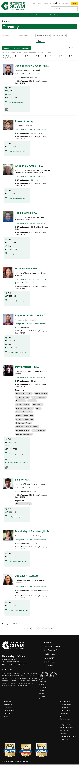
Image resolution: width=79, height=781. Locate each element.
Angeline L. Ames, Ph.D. (31, 169)
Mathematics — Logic (23, 513)
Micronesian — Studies (24, 401)
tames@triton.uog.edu (17, 257)
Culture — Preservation (24, 419)
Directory (34, 3)
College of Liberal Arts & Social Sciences (30, 77)
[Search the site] (75, 8)
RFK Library (45, 3)
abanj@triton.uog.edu (17, 106)
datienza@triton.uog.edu (18, 461)
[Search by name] (9, 35)
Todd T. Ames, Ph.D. (28, 216)
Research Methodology (24, 441)
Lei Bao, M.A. (24, 488)
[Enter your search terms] (64, 8)
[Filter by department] (43, 35)
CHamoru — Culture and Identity (27, 434)
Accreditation (64, 738)
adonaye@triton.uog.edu (18, 155)
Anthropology (37, 412)
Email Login (7, 730)
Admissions (10, 15)
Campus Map (52, 3)
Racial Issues (20, 408)
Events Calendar (65, 735)
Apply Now (41, 695)
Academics (20, 15)
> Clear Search (72, 48)
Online (8, 724)
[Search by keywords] (27, 35)
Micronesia (32, 408)
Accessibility (64, 747)
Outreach (48, 15)
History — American (39, 404)
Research (39, 15)
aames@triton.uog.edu (17, 202)
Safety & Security (9, 727)
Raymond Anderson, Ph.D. (33, 320)
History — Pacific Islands (24, 423)
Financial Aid (42, 704)
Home (3, 15)
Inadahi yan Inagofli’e (66, 744)
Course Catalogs (65, 727)
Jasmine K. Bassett (28, 590)
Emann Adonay (25, 125)
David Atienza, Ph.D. (29, 374)
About (71, 15)
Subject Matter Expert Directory (16, 48)
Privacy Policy (64, 755)
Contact (39, 3)
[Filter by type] (59, 35)
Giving (56, 15)
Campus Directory (65, 721)
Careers (67, 3)
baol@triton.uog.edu (17, 526)
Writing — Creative (22, 404)
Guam (38, 415)
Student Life (42, 707)
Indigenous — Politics (23, 430)
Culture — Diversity (22, 412)
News (58, 3)
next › (46, 645)
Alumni (63, 15)
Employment (64, 750)
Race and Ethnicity (22, 437)
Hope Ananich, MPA (29, 271)
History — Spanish (39, 437)
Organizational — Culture (24, 426)
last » (53, 645)
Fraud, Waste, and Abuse (68, 753)
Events (62, 3)
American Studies (41, 401)
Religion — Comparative (24, 415)
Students (30, 15)
